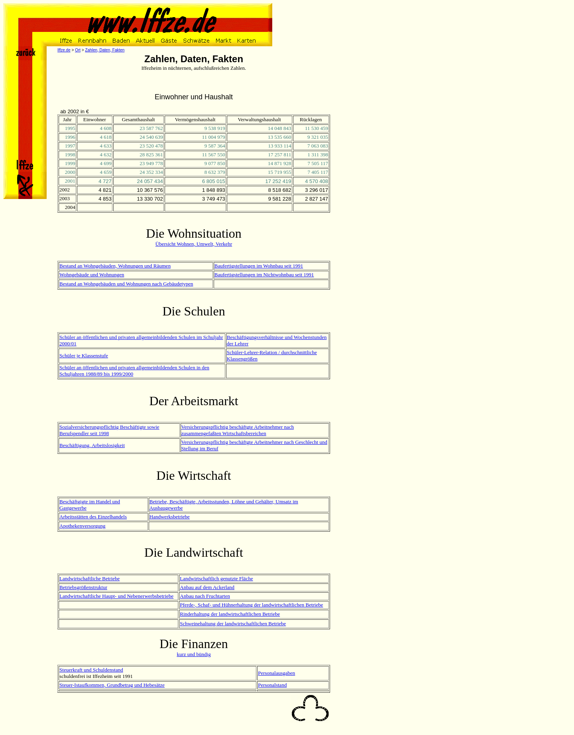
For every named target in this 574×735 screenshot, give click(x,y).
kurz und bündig (193, 654)
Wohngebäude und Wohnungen (91, 275)
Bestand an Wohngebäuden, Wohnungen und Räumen (115, 266)
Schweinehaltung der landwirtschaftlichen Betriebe (233, 624)
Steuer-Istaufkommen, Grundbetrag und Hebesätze (112, 685)
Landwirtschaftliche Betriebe (89, 578)
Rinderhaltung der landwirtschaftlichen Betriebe (230, 614)
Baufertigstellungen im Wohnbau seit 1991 (258, 266)
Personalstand (272, 685)
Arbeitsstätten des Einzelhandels (93, 517)
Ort (78, 50)
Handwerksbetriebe (169, 517)
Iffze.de (64, 50)
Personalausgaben (276, 673)
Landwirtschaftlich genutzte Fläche (216, 578)
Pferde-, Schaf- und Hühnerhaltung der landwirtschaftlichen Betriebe (251, 605)
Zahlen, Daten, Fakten (104, 50)
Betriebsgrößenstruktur (83, 587)
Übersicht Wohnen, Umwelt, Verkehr (193, 244)
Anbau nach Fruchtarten (205, 596)
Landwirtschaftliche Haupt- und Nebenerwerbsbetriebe (116, 596)
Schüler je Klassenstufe (83, 356)
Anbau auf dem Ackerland (207, 587)
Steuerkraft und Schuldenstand (91, 670)
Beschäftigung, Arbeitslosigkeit (92, 445)
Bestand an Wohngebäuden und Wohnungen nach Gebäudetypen (126, 284)
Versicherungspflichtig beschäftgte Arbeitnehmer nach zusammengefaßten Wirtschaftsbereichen (237, 430)
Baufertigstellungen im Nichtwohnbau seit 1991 (264, 275)
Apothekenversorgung (82, 526)
